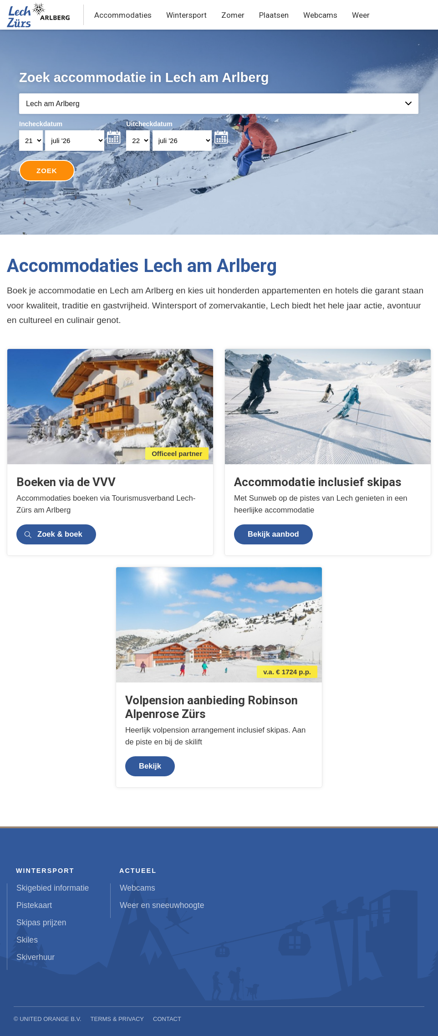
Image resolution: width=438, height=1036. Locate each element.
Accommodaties (123, 15)
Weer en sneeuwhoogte (162, 905)
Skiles (27, 939)
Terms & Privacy (117, 1018)
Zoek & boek (59, 534)
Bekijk (150, 766)
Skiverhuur (35, 957)
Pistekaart (34, 905)
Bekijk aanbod (273, 534)
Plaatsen (274, 15)
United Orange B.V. (50, 1018)
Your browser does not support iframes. (219, 132)
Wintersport (186, 15)
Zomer (232, 15)
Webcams (320, 15)
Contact (167, 1018)
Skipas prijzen (41, 922)
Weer (361, 15)
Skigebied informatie (52, 887)
